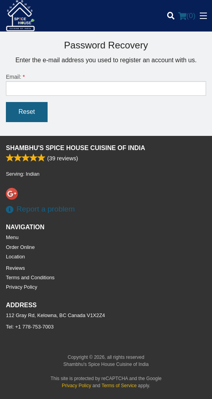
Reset (26, 111)
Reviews (15, 268)
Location (15, 257)
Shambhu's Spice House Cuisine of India (75, 148)
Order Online (20, 247)
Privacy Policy (21, 287)
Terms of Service (118, 385)
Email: (106, 85)
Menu (12, 237)
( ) (186, 16)
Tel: (29, 327)
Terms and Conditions (30, 277)
